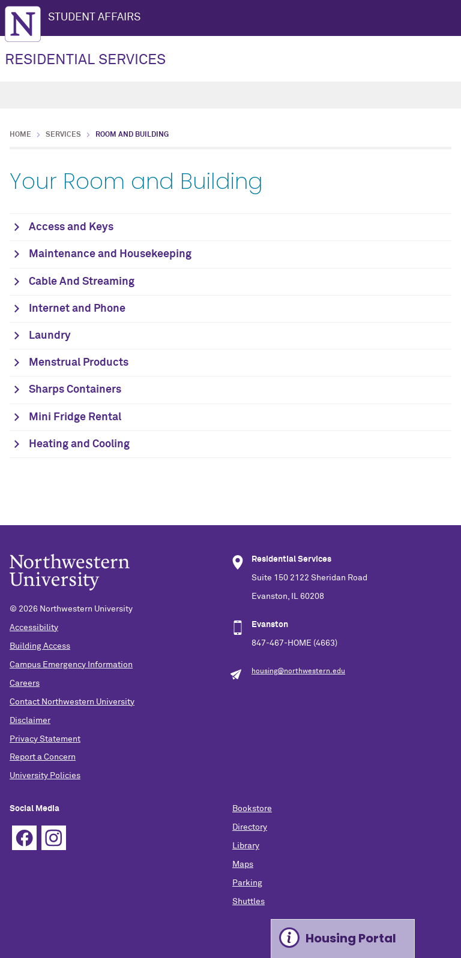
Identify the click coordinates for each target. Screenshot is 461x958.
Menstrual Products (78, 362)
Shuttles (248, 901)
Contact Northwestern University (72, 702)
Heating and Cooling (79, 444)
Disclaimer (30, 720)
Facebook (24, 838)
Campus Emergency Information (71, 665)
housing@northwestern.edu (298, 671)
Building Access (40, 646)
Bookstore (252, 809)
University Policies (45, 776)
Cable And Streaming (81, 281)
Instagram (53, 838)
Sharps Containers (75, 389)
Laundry (50, 335)
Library (245, 846)
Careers (25, 683)
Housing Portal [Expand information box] (351, 938)
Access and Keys (71, 227)
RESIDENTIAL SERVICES (85, 60)
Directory (249, 827)
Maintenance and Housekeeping (110, 254)
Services (63, 134)
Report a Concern (43, 757)
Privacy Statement (45, 739)
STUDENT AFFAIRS (94, 17)
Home (20, 134)
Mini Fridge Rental (75, 417)
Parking (247, 883)
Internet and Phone (77, 308)
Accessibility (34, 627)
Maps (242, 864)
